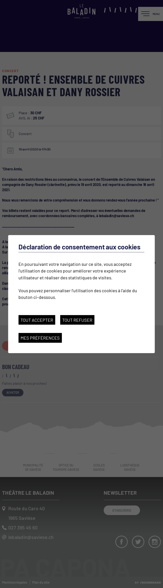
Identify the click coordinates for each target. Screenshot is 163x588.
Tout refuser (77, 320)
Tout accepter (37, 320)
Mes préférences (40, 337)
